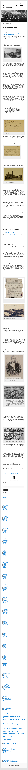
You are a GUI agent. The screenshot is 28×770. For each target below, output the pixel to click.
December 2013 (5, 637)
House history (5, 686)
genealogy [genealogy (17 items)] (19, 724)
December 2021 (5, 539)
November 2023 (5, 519)
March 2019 (5, 568)
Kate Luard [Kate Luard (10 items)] (12, 726)
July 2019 (4, 564)
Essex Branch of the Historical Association (10, 751)
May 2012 (4, 658)
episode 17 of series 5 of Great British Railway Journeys (12, 234)
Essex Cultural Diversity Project (8, 753)
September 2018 (5, 575)
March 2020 (5, 555)
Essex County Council (6, 752)
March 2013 (5, 647)
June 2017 (4, 591)
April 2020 (4, 554)
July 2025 (4, 506)
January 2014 (5, 636)
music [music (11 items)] (13, 728)
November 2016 (5, 599)
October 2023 (5, 520)
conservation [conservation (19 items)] (13, 716)
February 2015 (5, 622)
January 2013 (5, 649)
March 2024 (5, 516)
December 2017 (5, 585)
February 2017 (5, 596)
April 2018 (4, 580)
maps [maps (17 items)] (21, 726)
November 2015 (5, 612)
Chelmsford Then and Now (7, 666)
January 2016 (5, 610)
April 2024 (4, 515)
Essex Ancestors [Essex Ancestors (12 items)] (6, 717)
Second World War (6, 702)
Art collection (5, 665)
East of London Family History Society (9, 749)
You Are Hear (11, 18)
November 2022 (5, 529)
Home (4, 18)
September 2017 (5, 588)
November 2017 (5, 586)
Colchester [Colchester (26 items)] (6, 716)
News (4, 695)
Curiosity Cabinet (6, 672)
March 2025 (5, 508)
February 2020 (5, 556)
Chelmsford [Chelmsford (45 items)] (11, 714)
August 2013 (5, 642)
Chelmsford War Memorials (7, 748)
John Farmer (5, 688)
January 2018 (5, 584)
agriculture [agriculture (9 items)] (5, 714)
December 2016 (5, 598)
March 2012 (5, 659)
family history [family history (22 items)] (9, 721)
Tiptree (14, 473)
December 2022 (5, 528)
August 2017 (5, 589)
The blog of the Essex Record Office (13, 6)
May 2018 (4, 579)
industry (21, 472)
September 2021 (5, 541)
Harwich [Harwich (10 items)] (4, 726)
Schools (4, 700)
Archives (4, 664)
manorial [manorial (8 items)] (15, 726)
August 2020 (5, 550)
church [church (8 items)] (20, 714)
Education (4, 674)
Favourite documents (6, 683)
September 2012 (5, 654)
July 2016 (4, 603)
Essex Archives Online (6, 750)
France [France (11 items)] (16, 724)
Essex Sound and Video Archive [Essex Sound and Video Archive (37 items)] (14, 719)
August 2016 (5, 602)
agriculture (4, 472)
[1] (3, 215)
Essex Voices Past (6, 758)
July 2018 (4, 577)
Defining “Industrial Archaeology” (12, 27)
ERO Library (5, 675)
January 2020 (5, 557)
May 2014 (4, 632)
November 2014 (5, 625)
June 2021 (4, 544)
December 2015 (5, 611)
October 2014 (5, 626)
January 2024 (5, 518)
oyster (9, 473)
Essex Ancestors (6, 677)
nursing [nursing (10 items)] (16, 728)
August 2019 (5, 563)
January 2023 (5, 527)
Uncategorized (5, 706)
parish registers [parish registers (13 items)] (6, 729)
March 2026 (5, 498)
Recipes (4, 697)
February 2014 (5, 635)
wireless (17, 473)
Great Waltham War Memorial (8, 760)
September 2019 (5, 562)
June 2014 (4, 631)
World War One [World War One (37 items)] (8, 737)
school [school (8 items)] (15, 731)
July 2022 (4, 531)
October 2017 (5, 587)
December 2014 (5, 624)
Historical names (6, 685)
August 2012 (5, 655)
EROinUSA (5, 676)
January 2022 (5, 538)
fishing (19, 472)
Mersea (7, 473)
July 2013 (4, 643)
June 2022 (4, 532)
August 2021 (5, 542)
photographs (5, 696)
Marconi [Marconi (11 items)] (4, 728)
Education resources (16, 20)
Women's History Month (7, 708)
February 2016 (5, 609)
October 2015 (5, 613)
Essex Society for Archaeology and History (10, 743)
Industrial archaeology (6, 687)
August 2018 (5, 576)
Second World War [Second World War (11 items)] (6, 733)
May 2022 (4, 533)
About (7, 18)
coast (11, 472)
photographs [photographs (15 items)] (18, 729)
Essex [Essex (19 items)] (18, 716)
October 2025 (5, 504)
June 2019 (4, 565)
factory (14, 472)
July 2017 (4, 590)
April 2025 (4, 507)
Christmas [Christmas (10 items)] (17, 714)
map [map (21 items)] (18, 726)
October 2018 (5, 574)
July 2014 (4, 630)
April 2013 (4, 646)
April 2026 (4, 497)
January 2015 (5, 623)
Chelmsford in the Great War (7, 747)
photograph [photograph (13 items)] (12, 729)
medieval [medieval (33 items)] (9, 728)
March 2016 (5, 608)
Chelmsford (8, 472)
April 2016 (4, 607)
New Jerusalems (17, 18)
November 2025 (5, 503)
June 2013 (4, 644)
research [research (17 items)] (5, 731)
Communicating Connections (7, 20)
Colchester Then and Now (7, 667)
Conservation (5, 671)
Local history (5, 690)
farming (16, 472)
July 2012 (4, 656)
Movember (5, 694)
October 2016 (5, 600)
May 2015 (4, 619)
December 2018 (5, 572)
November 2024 (5, 510)
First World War (5, 684)
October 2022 (5, 530)
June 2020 (4, 552)
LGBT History (5, 689)
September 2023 (5, 521)
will (15, 473)
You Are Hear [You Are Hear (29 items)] (7, 739)
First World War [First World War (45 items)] (8, 724)
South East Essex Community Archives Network (11, 761)
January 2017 (5, 597)
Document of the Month (7, 673)
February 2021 (5, 545)
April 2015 (4, 620)
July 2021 (4, 543)
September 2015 (5, 614)
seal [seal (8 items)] (17, 731)
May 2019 (4, 566)
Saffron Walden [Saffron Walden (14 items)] (11, 731)
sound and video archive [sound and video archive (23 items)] (17, 733)
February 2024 (5, 517)
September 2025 (5, 505)
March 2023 (5, 526)
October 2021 (5, 540)
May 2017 (4, 592)
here (22, 463)
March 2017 (5, 595)
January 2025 (5, 509)
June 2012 (4, 657)
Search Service (5, 701)
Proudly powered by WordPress (14, 765)
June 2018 (4, 578)
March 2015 (5, 621)
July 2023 (4, 522)
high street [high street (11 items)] (8, 726)
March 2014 (5, 634)
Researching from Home (7, 699)
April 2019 (4, 567)
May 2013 (4, 645)
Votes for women (6, 707)
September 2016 (5, 601)
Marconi (4, 473)
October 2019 (5, 561)
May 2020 (4, 553)
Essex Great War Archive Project (8, 679)
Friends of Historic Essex (7, 759)
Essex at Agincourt (6, 678)
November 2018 (5, 573)
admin (13, 232)
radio (11, 473)
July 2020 (4, 551)
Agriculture (5, 663)
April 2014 (4, 633)
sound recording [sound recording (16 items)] (7, 734)
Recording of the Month (7, 698)
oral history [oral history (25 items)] (21, 728)
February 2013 (5, 648)
